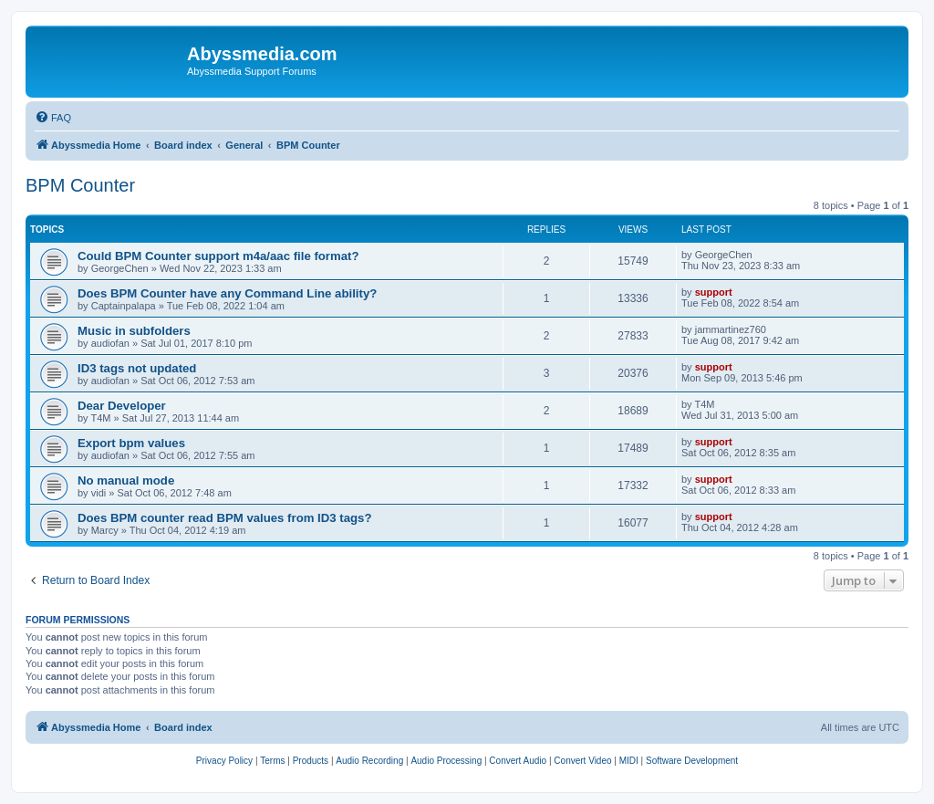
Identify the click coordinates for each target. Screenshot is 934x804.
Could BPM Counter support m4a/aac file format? (218, 256)
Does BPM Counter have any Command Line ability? (227, 293)
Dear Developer (122, 405)
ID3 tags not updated (137, 368)
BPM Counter (80, 185)
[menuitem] (53, 118)
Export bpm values (131, 443)
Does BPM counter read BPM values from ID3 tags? (224, 518)
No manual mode (126, 480)
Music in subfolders (134, 331)
